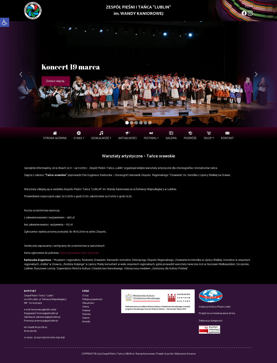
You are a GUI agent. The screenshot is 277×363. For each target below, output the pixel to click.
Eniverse (191, 354)
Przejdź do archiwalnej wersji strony (217, 313)
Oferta (85, 307)
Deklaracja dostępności (211, 321)
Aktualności (88, 303)
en (251, 6)
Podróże (86, 314)
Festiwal (86, 311)
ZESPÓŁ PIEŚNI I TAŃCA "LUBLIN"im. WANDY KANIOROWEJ (138, 10)
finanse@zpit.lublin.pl (47, 313)
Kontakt (86, 322)
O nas (85, 296)
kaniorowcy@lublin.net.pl (43, 310)
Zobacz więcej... (56, 81)
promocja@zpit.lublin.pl (46, 321)
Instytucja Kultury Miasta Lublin (215, 307)
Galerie (86, 318)
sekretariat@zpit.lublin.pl (48, 317)
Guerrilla (168, 354)
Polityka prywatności (92, 299)
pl (246, 6)
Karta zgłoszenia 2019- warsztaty (79, 253)
